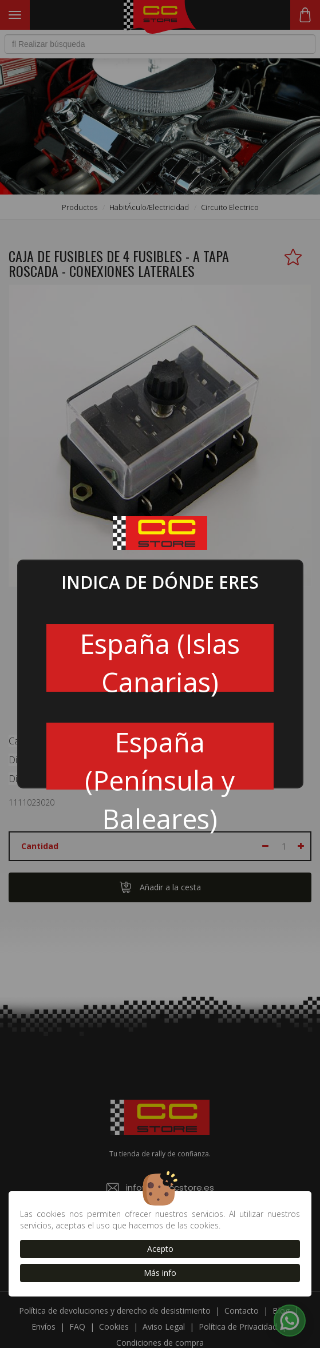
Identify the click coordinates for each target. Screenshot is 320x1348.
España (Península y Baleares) (160, 757)
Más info (160, 1272)
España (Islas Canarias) (160, 658)
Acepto (160, 1248)
